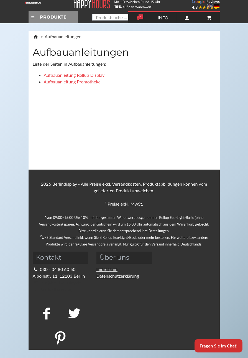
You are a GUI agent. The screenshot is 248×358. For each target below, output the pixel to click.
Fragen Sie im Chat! (218, 345)
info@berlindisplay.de (57, 282)
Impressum (106, 269)
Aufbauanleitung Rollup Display (74, 75)
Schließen (168, 176)
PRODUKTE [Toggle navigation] (48, 17)
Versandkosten (126, 183)
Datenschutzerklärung (117, 275)
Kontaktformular (52, 289)
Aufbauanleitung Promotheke (72, 81)
